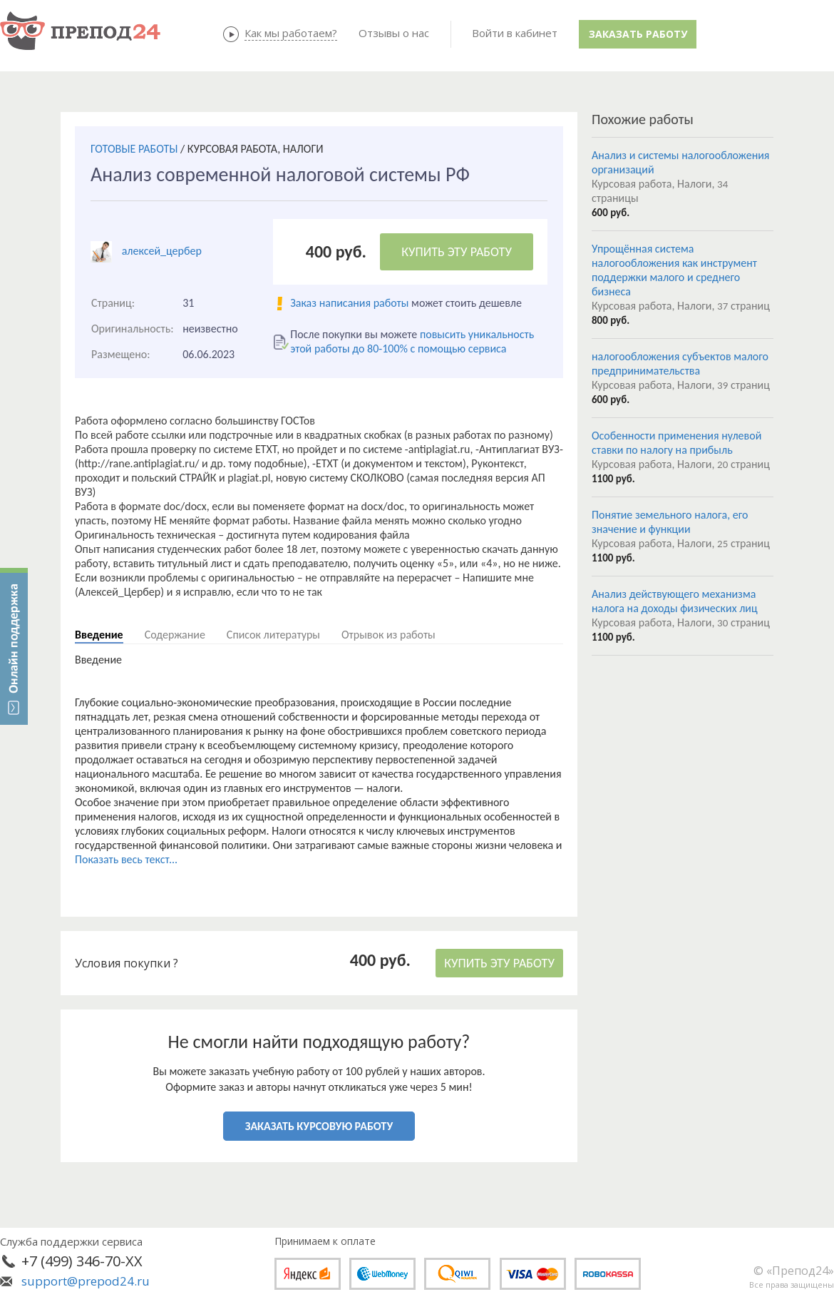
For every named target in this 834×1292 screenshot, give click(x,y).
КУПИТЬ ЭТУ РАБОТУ (456, 252)
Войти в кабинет (514, 33)
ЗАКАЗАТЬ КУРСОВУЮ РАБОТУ (319, 1126)
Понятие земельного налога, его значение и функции (670, 522)
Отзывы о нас (394, 33)
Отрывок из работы (388, 634)
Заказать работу (638, 34)
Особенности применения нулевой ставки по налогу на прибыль (676, 443)
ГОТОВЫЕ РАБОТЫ (134, 149)
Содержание (175, 634)
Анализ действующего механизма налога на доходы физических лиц (675, 601)
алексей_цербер (162, 251)
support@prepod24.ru (85, 1281)
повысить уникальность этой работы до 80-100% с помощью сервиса (412, 341)
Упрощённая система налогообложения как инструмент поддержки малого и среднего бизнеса (674, 270)
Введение (99, 634)
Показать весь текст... (126, 859)
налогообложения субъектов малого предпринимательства (680, 363)
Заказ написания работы (349, 303)
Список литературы (273, 634)
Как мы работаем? (290, 33)
